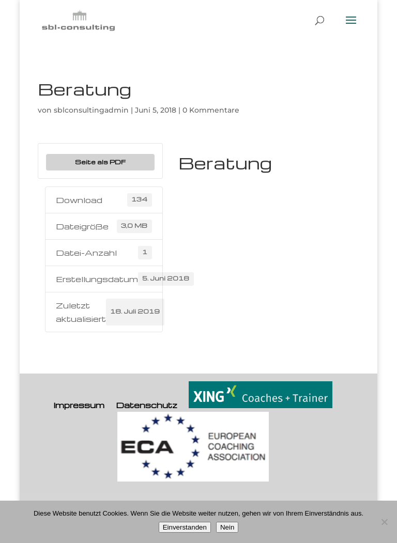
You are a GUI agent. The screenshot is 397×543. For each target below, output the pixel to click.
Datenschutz (146, 405)
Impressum (78, 405)
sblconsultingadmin (91, 110)
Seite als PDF (100, 162)
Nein (227, 527)
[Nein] (384, 522)
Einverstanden (185, 527)
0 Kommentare (210, 110)
